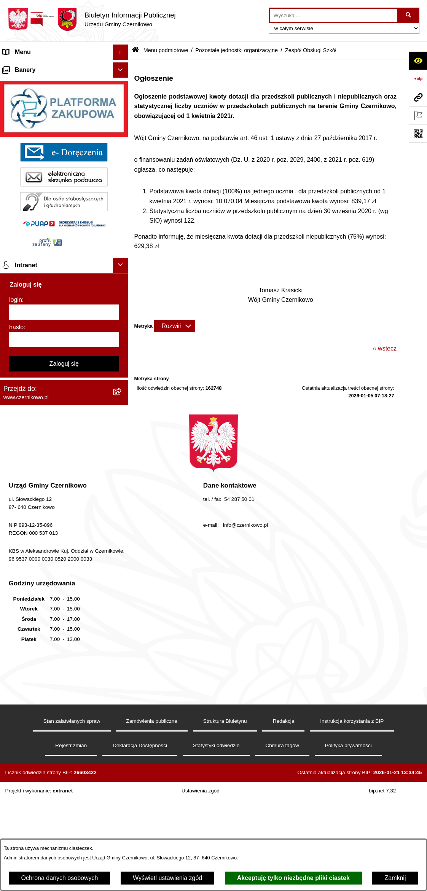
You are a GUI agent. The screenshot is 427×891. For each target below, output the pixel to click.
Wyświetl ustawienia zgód (167, 878)
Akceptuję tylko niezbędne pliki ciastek (293, 878)
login (15, 525)
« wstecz (385, 348)
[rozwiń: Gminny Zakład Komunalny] (122, 226)
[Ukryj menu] (120, 52)
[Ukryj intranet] (120, 490)
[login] (64, 537)
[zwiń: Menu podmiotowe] (122, 98)
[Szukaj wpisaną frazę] (408, 15)
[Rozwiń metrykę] (174, 326)
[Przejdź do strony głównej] (92, 19)
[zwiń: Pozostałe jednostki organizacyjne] (122, 138)
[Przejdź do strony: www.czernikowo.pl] (418, 97)
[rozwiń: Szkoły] (122, 118)
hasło (16, 552)
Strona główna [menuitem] (22, 67)
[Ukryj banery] (120, 295)
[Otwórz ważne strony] (418, 115)
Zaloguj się (64, 589)
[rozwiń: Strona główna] (122, 67)
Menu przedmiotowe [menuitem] (30, 82)
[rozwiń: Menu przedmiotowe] (122, 83)
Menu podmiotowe (165, 50)
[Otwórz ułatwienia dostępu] (418, 60)
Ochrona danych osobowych (59, 878)
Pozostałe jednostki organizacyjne (236, 50)
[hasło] (64, 564)
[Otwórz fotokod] (418, 133)
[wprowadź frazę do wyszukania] (333, 15)
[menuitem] (64, 118)
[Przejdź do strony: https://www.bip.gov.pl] (418, 79)
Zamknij (395, 878)
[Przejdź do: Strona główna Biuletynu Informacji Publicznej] (135, 50)
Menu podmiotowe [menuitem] (28, 97)
